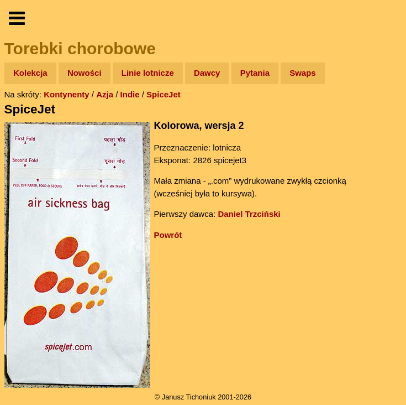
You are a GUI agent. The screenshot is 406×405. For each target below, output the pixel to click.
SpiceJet (163, 94)
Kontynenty (66, 94)
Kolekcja (30, 72)
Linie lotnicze (148, 72)
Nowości (84, 72)
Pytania (255, 72)
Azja (104, 94)
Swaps (302, 72)
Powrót (168, 235)
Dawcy (207, 72)
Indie (130, 94)
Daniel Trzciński (249, 214)
